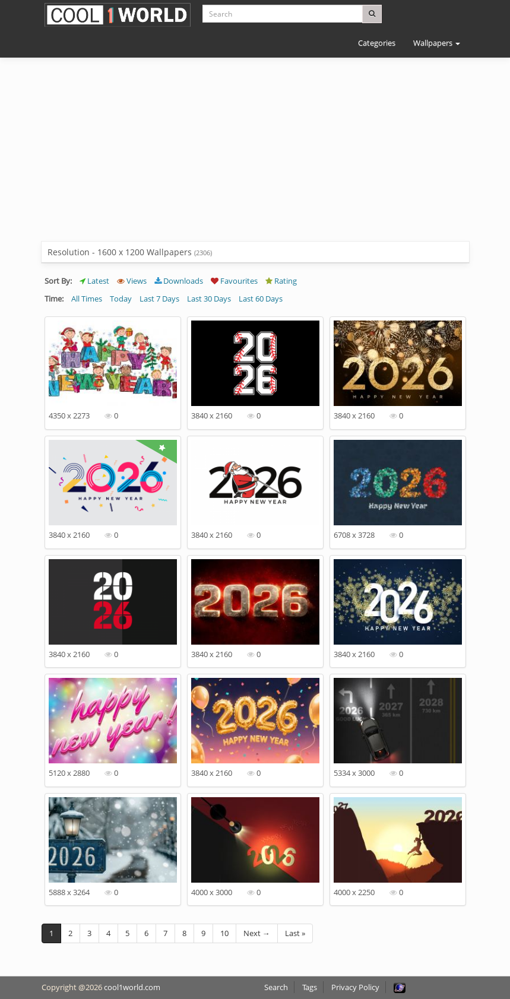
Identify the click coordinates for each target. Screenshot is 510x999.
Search (276, 987)
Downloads (178, 280)
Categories (376, 42)
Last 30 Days (209, 298)
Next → (256, 933)
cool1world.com (132, 987)
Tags (309, 987)
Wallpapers (436, 42)
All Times (86, 298)
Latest (94, 280)
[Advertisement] (255, 158)
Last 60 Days (261, 298)
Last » (295, 933)
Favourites (234, 280)
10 (224, 933)
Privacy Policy (355, 987)
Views (132, 280)
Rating (281, 280)
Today (121, 298)
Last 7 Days (159, 298)
